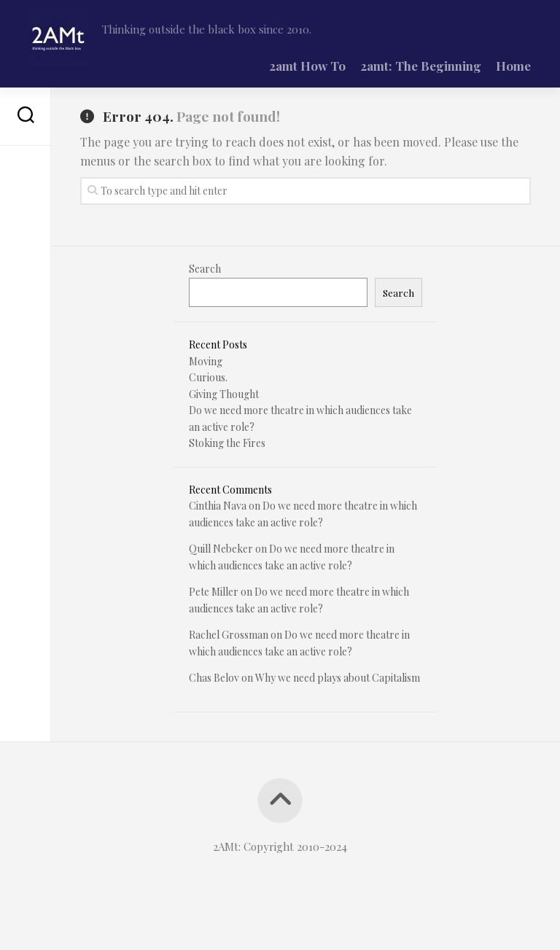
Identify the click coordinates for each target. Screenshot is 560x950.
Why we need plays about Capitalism (337, 678)
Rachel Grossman (228, 635)
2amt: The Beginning (420, 65)
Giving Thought (224, 394)
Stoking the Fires (227, 443)
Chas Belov (214, 678)
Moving (205, 361)
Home (513, 65)
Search (205, 269)
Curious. (208, 377)
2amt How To (307, 65)
